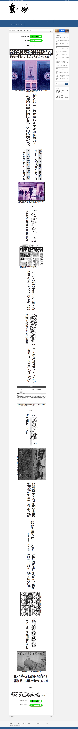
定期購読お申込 (38, 723)
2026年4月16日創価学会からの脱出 (62, 47)
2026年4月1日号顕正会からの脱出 (62, 49)
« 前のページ (11, 716)
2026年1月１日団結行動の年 (61, 65)
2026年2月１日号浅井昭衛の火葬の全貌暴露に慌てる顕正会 (62, 60)
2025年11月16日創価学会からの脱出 (62, 73)
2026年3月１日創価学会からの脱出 (62, 55)
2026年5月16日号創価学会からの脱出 (62, 41)
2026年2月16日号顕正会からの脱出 (62, 58)
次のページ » (51, 716)
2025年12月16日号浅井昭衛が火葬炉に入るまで (62, 68)
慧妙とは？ (48, 723)
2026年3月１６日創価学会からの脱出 (62, 52)
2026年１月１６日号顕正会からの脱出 (62, 63)
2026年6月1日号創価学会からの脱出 (62, 38)
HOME (11, 723)
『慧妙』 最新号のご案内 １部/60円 (24, 723)
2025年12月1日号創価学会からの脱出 (62, 70)
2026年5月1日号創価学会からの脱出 (62, 44)
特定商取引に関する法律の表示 (15, 725)
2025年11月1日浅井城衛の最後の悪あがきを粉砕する (62, 76)
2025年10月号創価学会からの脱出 (62, 79)
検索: (56, 83)
